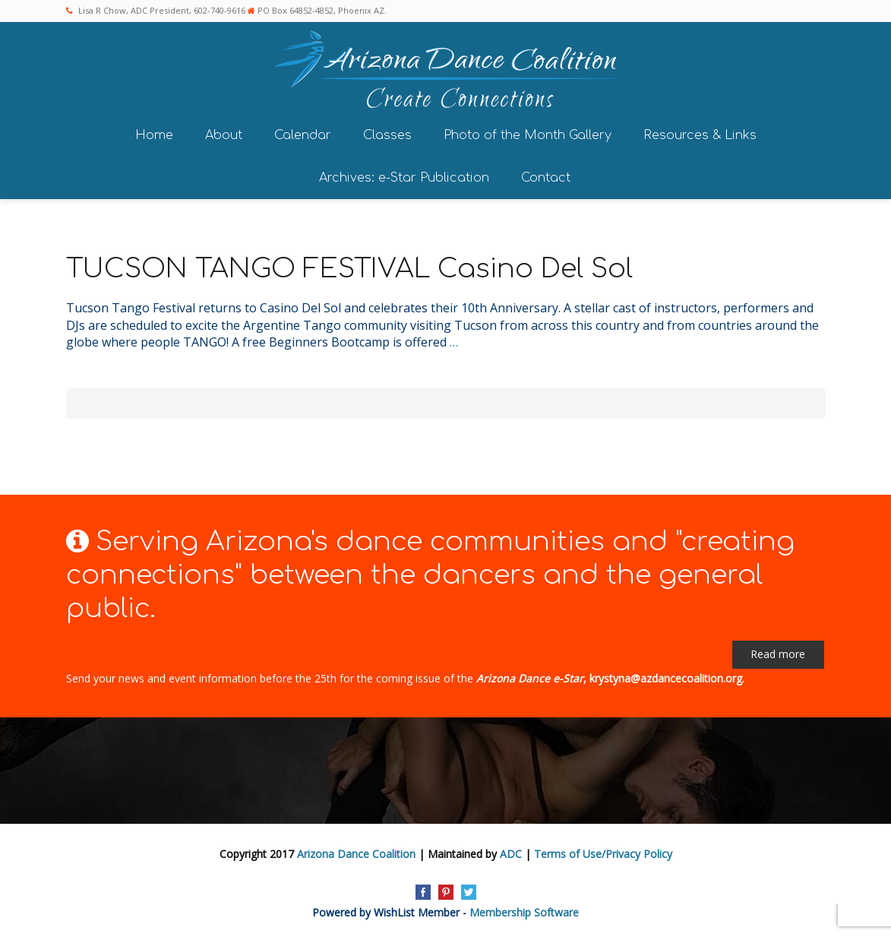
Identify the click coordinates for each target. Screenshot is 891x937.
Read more (777, 654)
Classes (387, 135)
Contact (545, 178)
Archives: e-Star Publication (404, 178)
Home (154, 135)
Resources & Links (700, 135)
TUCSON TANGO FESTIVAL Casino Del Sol (349, 268)
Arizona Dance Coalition (356, 854)
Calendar (302, 135)
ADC (511, 854)
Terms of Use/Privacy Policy (603, 854)
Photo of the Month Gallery (527, 135)
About (223, 135)
